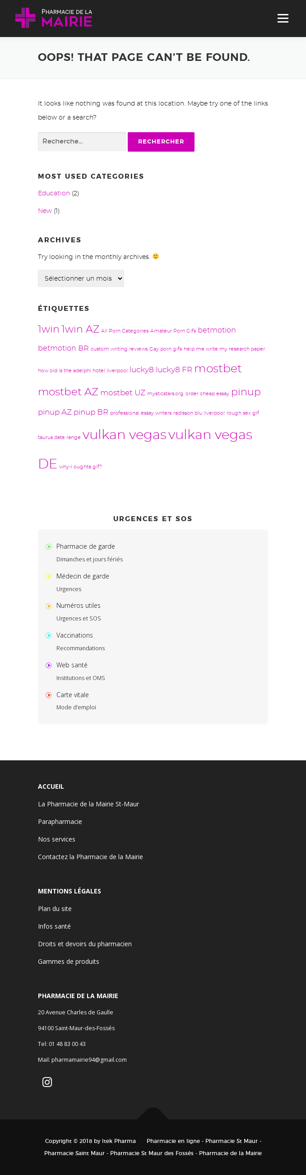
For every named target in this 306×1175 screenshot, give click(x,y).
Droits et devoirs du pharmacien (85, 943)
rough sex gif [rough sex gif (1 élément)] (243, 413)
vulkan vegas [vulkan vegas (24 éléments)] (125, 435)
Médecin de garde (82, 576)
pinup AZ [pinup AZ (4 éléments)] (55, 412)
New (45, 211)
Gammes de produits (68, 961)
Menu (283, 18)
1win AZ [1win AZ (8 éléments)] (80, 329)
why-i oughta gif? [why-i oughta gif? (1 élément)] (80, 466)
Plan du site (55, 908)
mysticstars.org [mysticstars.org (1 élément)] (165, 393)
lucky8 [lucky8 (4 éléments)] (142, 370)
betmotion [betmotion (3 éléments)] (217, 330)
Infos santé (54, 926)
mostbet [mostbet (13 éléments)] (218, 369)
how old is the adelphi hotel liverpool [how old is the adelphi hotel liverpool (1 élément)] (83, 370)
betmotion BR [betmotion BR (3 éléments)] (63, 348)
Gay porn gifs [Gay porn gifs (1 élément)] (165, 349)
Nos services (56, 839)
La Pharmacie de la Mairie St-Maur (88, 804)
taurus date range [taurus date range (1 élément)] (59, 437)
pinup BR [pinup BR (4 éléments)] (91, 412)
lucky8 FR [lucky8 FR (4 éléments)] (174, 370)
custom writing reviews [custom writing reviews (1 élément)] (119, 349)
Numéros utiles (78, 605)
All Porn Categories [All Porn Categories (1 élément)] (124, 330)
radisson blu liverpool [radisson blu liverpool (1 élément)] (199, 413)
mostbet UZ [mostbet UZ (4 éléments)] (122, 393)
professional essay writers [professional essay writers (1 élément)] (141, 413)
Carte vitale (72, 694)
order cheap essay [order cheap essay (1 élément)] (207, 393)
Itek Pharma (119, 1141)
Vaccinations (74, 635)
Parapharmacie (60, 821)
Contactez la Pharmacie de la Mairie (90, 856)
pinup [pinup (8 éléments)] (246, 392)
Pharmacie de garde (85, 546)
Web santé (72, 665)
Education (54, 193)
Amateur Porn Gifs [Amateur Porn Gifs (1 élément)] (173, 330)
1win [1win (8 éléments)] (49, 329)
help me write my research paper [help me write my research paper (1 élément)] (224, 349)
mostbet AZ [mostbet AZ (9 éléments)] (68, 392)
